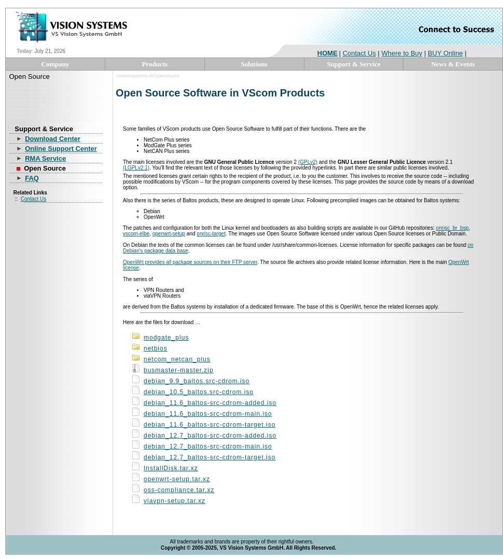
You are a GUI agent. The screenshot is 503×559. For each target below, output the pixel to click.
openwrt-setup (168, 233)
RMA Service (45, 158)
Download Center (52, 139)
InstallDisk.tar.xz (171, 468)
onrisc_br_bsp (452, 228)
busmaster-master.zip (179, 370)
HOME (327, 53)
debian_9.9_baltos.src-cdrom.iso (196, 381)
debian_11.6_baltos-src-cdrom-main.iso (208, 413)
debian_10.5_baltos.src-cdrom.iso (199, 392)
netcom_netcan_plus (177, 359)
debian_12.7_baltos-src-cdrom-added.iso (210, 435)
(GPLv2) (307, 162)
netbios (155, 348)
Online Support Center (61, 148)
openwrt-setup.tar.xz (177, 479)
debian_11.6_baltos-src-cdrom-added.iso (210, 403)
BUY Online (445, 53)
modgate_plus (166, 337)
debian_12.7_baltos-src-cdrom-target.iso (209, 457)
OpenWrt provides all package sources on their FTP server (190, 262)
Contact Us (359, 53)
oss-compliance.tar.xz (179, 490)
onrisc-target (211, 233)
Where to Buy (402, 53)
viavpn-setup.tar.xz (174, 501)
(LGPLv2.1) (136, 168)
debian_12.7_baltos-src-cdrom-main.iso (208, 446)
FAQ (32, 178)
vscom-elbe (136, 233)
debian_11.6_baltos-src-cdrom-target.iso (209, 424)
